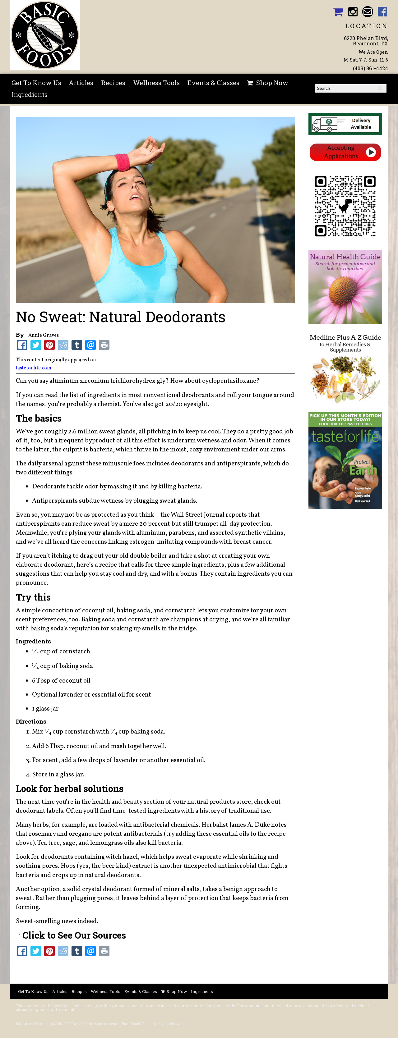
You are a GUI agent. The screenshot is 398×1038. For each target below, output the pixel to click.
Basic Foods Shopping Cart (337, 11)
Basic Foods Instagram (352, 11)
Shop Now (272, 82)
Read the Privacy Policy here (164, 1024)
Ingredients (30, 94)
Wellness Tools (156, 82)
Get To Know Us (36, 82)
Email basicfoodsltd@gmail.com (367, 11)
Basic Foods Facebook (382, 11)
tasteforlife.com (33, 368)
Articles (81, 82)
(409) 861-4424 (370, 68)
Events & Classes (213, 82)
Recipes (113, 82)
